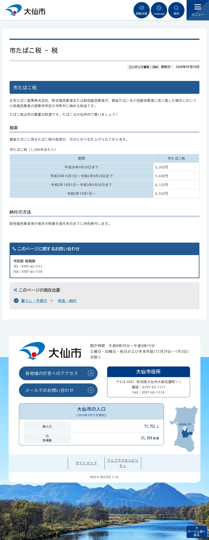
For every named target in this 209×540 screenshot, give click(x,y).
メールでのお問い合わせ (49, 390)
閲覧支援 (142, 10)
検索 (176, 10)
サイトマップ (86, 463)
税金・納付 (67, 300)
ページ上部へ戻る (197, 533)
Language (159, 10)
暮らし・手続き (34, 300)
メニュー (198, 10)
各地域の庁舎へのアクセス (51, 373)
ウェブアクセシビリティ (123, 463)
